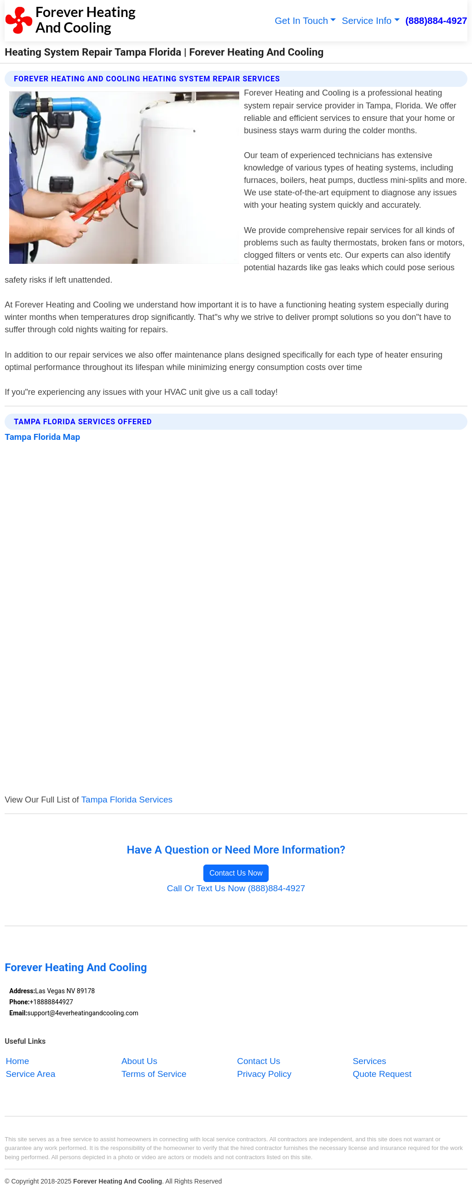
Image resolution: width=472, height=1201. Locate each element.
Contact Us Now (236, 873)
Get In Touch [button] (301, 20)
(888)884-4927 (436, 20)
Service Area (31, 1074)
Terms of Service (153, 1074)
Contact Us (258, 1061)
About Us (139, 1061)
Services (369, 1061)
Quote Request (382, 1074)
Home (17, 1061)
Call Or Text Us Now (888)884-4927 (236, 888)
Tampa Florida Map (42, 437)
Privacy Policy (264, 1074)
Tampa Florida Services (127, 799)
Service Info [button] (366, 20)
